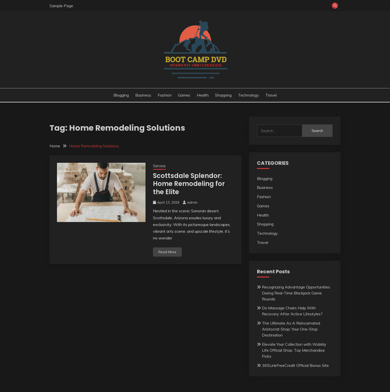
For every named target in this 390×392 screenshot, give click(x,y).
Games (184, 95)
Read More (167, 252)
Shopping (223, 95)
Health (203, 95)
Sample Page (61, 5)
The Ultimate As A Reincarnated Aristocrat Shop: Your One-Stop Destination (291, 329)
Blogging (121, 95)
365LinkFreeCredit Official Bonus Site (295, 365)
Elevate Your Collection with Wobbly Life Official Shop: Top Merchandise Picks (294, 350)
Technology (248, 95)
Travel (271, 95)
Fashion (165, 95)
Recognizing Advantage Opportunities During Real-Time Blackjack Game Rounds (296, 292)
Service (159, 166)
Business (143, 95)
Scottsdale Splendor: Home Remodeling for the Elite (189, 183)
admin (192, 202)
